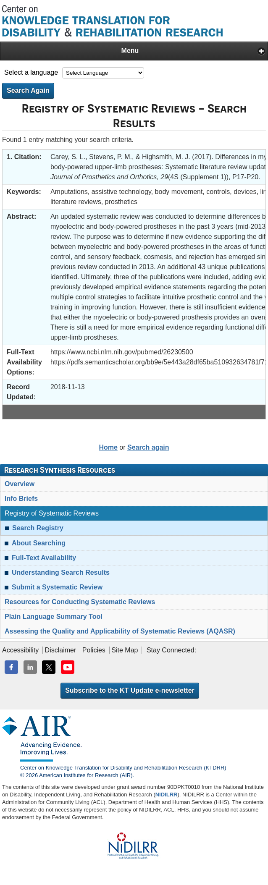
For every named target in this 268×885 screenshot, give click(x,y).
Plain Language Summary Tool (53, 616)
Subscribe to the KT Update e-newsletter (129, 690)
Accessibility (20, 650)
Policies (93, 650)
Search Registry (37, 528)
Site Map (124, 650)
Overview (19, 483)
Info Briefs (21, 498)
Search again (148, 447)
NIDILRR (166, 794)
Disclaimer (60, 650)
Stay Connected (170, 650)
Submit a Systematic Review (57, 587)
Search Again (28, 90)
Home (108, 447)
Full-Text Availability (44, 557)
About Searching (39, 543)
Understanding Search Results (61, 572)
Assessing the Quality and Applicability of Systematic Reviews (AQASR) (120, 631)
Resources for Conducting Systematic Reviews (80, 601)
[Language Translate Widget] (103, 73)
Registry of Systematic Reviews (52, 513)
